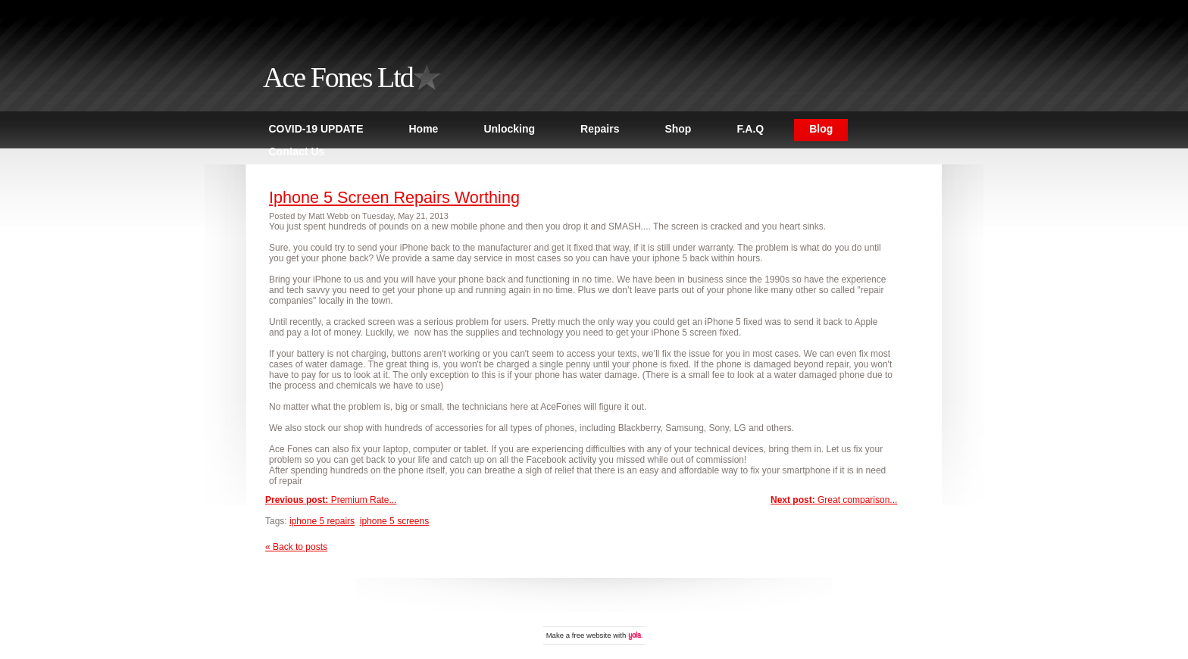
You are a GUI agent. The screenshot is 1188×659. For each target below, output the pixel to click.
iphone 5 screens (394, 521)
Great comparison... (834, 500)
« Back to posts (296, 547)
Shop (677, 129)
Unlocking (509, 129)
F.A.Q (750, 129)
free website (591, 635)
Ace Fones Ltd (338, 77)
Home (423, 129)
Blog (821, 129)
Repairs (599, 129)
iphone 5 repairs (322, 521)
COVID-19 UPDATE (316, 129)
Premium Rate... (330, 500)
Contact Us (297, 151)
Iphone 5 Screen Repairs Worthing (394, 197)
